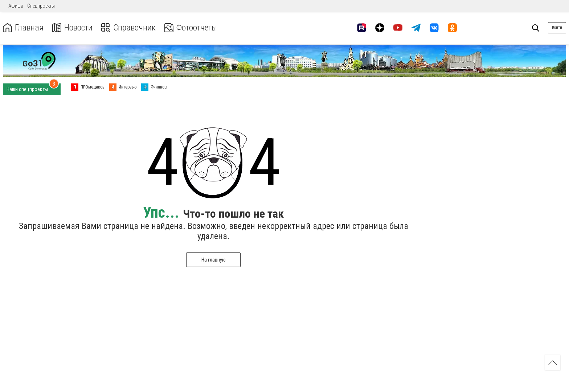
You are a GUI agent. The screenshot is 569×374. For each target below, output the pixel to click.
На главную (213, 260)
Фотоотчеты (192, 28)
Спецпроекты (41, 6)
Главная (23, 28)
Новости (72, 28)
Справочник (128, 28)
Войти (557, 27)
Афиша (15, 6)
